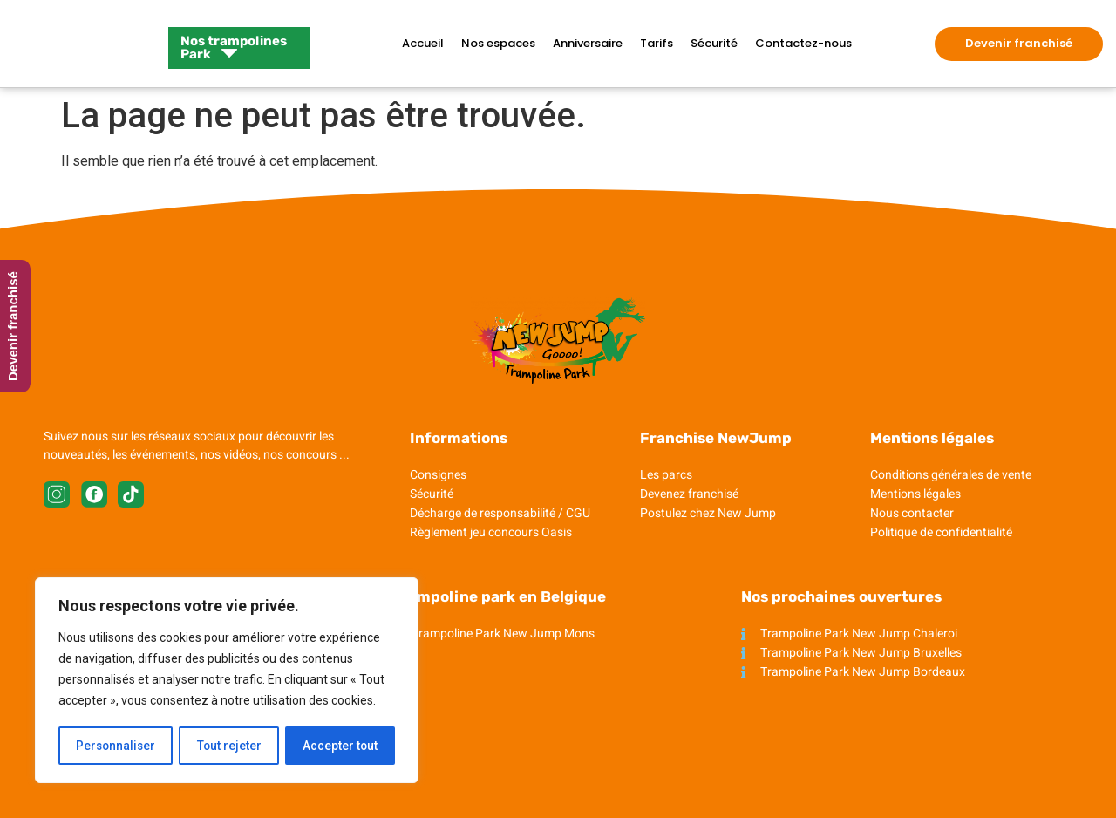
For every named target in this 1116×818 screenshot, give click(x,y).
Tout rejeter (229, 746)
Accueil (423, 43)
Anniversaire (588, 43)
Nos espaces (498, 43)
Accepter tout (340, 746)
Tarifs (656, 43)
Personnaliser (116, 746)
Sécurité (714, 43)
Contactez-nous (803, 43)
